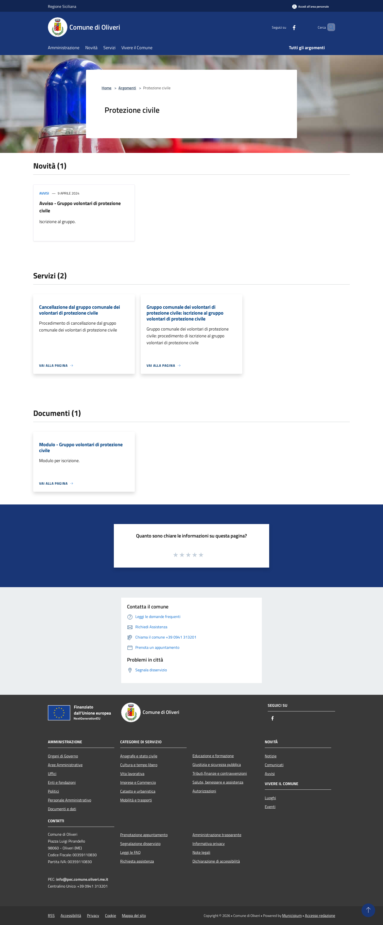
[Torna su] (368, 910)
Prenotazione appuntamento (144, 835)
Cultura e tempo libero (138, 765)
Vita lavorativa (132, 774)
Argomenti (127, 88)
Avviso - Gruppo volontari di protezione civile (80, 206)
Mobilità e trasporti (136, 800)
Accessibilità (71, 915)
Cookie (110, 915)
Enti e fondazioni (62, 782)
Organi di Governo (63, 756)
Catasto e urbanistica (137, 791)
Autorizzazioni (204, 791)
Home (106, 88)
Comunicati (274, 765)
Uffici (52, 774)
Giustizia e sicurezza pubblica (216, 764)
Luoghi (270, 798)
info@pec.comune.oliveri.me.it (82, 879)
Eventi (270, 807)
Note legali (201, 852)
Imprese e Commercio (138, 782)
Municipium (292, 915)
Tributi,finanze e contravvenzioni (219, 773)
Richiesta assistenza (137, 861)
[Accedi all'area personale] (310, 6)
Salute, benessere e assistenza (217, 782)
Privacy (93, 915)
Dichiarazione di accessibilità (216, 861)
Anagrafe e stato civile (138, 756)
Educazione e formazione (213, 756)
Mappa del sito (134, 915)
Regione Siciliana (62, 6)
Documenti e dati (62, 809)
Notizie (271, 756)
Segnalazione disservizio (140, 843)
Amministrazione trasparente (216, 835)
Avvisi (44, 193)
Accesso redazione (320, 915)
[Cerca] (329, 27)
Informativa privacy (208, 843)
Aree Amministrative (65, 765)
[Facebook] (286, 27)
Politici (53, 791)
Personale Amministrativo (69, 800)
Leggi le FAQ (130, 852)
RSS (51, 915)
